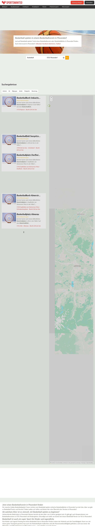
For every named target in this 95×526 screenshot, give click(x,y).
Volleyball (38, 44)
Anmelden (89, 2)
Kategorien (27, 91)
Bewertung (34, 91)
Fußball (58, 44)
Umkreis (5, 91)
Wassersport (65, 6)
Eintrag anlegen (77, 2)
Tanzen (44, 6)
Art (9, 91)
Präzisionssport (54, 6)
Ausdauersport (15, 6)
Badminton (52, 44)
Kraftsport (26, 6)
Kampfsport (35, 6)
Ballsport (4, 6)
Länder (20, 91)
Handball (45, 44)
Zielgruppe (14, 91)
